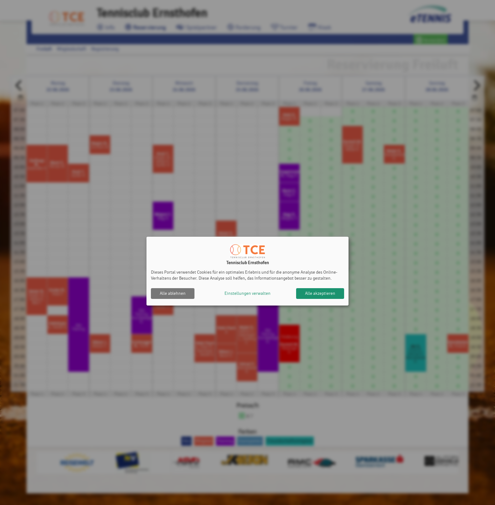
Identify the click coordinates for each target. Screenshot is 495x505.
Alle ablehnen (173, 293)
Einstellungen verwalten (247, 293)
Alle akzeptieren (320, 293)
